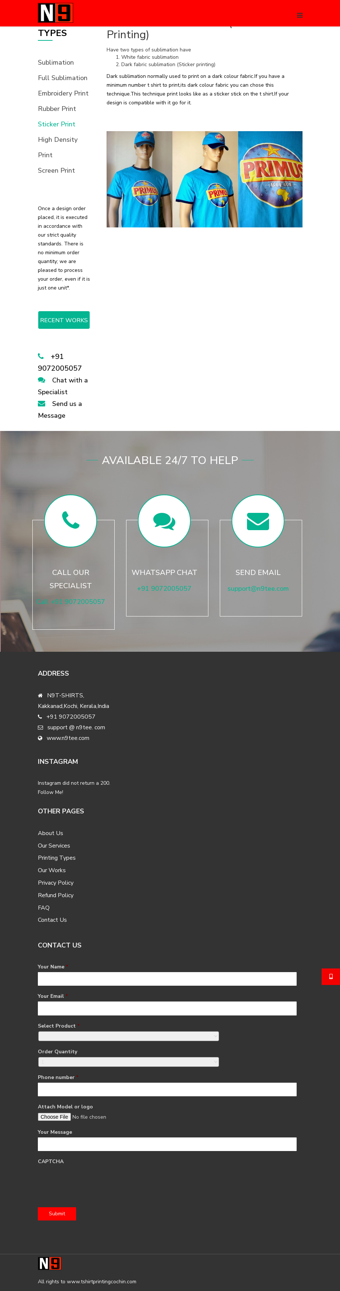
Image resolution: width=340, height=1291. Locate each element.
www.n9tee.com (68, 738)
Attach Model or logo (65, 1107)
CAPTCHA (51, 1161)
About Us (50, 833)
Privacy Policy (56, 883)
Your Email (53, 996)
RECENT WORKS (64, 320)
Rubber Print (57, 108)
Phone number (58, 1077)
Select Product (59, 1026)
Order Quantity (57, 1052)
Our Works (52, 870)
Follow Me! (50, 792)
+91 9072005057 (71, 717)
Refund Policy (56, 895)
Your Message (55, 1132)
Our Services (54, 846)
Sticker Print (56, 124)
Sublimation (56, 62)
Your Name (53, 967)
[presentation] (94, 1181)
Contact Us (52, 920)
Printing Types (57, 858)
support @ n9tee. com (76, 727)
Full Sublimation (62, 77)
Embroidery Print (63, 93)
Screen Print (56, 170)
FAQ (44, 908)
